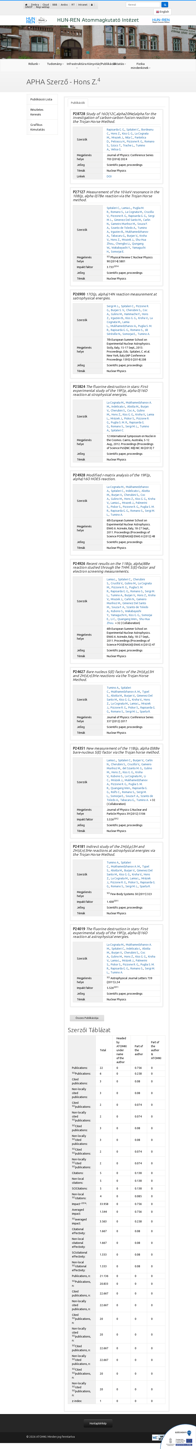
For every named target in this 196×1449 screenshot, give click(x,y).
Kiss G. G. (127, 133)
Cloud (46, 4)
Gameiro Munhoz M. (123, 223)
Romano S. (117, 211)
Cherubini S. (133, 310)
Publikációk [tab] (78, 102)
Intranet (82, 4)
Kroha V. (143, 318)
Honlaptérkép (98, 1423)
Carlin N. (129, 599)
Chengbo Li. (123, 243)
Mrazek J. (117, 137)
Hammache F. (132, 314)
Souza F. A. (118, 607)
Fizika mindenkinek (140, 65)
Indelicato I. (118, 406)
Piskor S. (129, 418)
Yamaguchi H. (119, 615)
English (162, 11)
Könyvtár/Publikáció (98, 65)
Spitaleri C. (133, 129)
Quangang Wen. (127, 619)
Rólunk (34, 63)
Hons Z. (115, 133)
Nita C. (129, 137)
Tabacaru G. (118, 235)
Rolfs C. (115, 792)
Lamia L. (126, 208)
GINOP (28, 7)
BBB (54, 4)
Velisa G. (116, 149)
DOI (109, 176)
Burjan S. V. (117, 310)
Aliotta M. (133, 406)
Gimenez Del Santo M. (127, 219)
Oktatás (119, 63)
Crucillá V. (117, 583)
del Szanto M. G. (132, 768)
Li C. (113, 619)
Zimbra (35, 4)
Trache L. (128, 145)
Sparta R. (145, 711)
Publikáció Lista (41, 99)
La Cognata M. (134, 211)
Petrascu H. (118, 141)
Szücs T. (116, 145)
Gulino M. (116, 314)
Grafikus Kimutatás (37, 127)
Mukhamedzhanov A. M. (125, 691)
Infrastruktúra (77, 65)
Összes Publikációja (87, 1017)
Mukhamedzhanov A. (123, 326)
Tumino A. (144, 334)
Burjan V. (132, 235)
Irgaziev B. (117, 231)
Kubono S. (117, 611)
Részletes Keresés (36, 112)
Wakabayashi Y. (121, 247)
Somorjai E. (117, 251)
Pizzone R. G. (135, 141)
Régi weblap (42, 7)
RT (73, 4)
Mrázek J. (116, 418)
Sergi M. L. (113, 306)
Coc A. (131, 410)
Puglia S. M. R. (119, 422)
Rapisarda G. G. (116, 129)
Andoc (64, 4)
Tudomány (55, 63)
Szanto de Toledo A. (123, 227)
